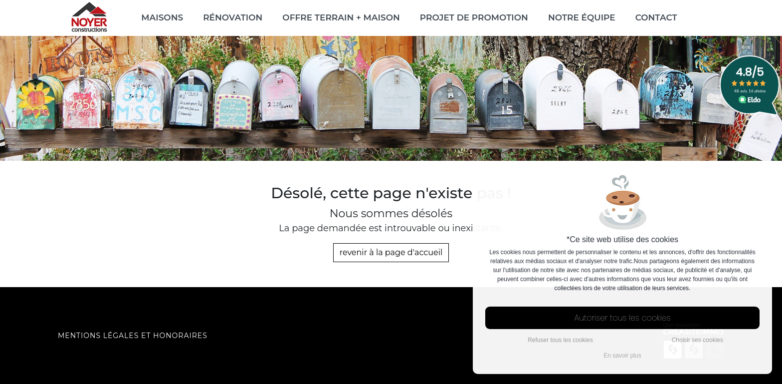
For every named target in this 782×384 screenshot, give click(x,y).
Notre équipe (581, 17)
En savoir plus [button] (622, 355)
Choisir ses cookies (697, 340)
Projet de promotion (474, 17)
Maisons (162, 17)
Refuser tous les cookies (560, 340)
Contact (656, 17)
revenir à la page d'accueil (391, 252)
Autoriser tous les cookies (623, 318)
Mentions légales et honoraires (132, 335)
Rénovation (232, 17)
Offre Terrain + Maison (340, 17)
